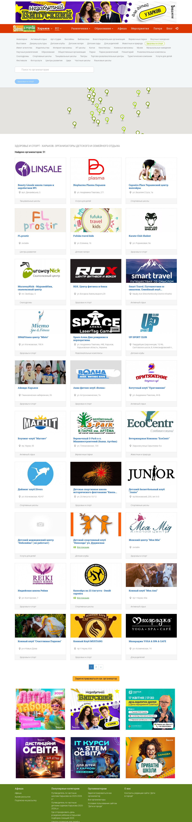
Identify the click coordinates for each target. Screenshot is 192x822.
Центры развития (54, 60)
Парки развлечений (108, 52)
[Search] (54, 70)
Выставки (21, 43)
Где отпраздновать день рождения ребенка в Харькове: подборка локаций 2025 (66, 815)
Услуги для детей (164, 56)
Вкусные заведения (159, 39)
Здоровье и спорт (154, 43)
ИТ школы (80, 48)
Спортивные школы (42, 56)
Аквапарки (21, 39)
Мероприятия (140, 28)
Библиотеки (83, 39)
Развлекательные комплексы (151, 52)
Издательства (42, 48)
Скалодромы (22, 56)
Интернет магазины (62, 48)
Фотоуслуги (36, 60)
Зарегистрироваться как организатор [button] (96, 678)
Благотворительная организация (109, 39)
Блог (170, 28)
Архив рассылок (22, 797)
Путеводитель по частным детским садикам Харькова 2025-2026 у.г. (67, 805)
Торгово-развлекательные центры (107, 56)
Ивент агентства (24, 48)
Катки (92, 48)
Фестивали (21, 60)
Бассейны (69, 39)
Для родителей (111, 43)
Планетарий (127, 52)
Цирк (68, 60)
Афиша (122, 28)
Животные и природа (132, 43)
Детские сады (94, 43)
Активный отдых (39, 39)
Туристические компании (140, 56)
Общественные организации (72, 52)
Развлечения (80, 28)
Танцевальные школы (66, 56)
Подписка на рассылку (26, 800)
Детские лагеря (76, 43)
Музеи (140, 48)
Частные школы (82, 60)
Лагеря (157, 28)
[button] (44, 28)
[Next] (100, 666)
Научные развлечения (27, 52)
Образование (104, 28)
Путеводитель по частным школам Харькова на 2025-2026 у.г (66, 796)
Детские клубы (57, 43)
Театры (83, 56)
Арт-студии (55, 39)
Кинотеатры (104, 48)
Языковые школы (102, 60)
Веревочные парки (138, 39)
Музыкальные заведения (158, 48)
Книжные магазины (123, 48)
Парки (92, 52)
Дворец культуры (38, 43)
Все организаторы (97, 800)
